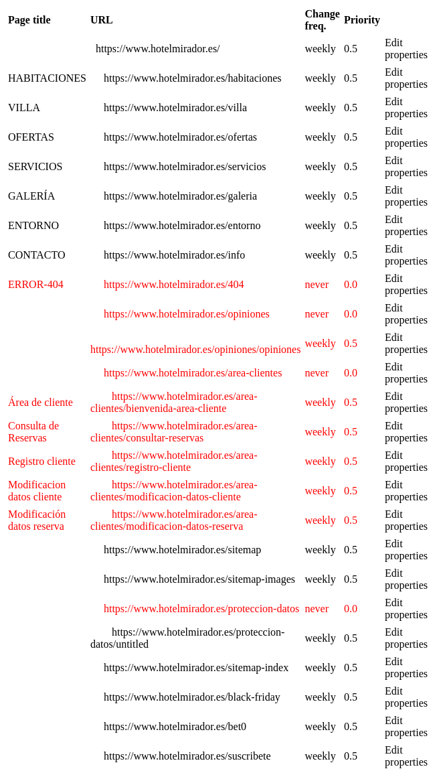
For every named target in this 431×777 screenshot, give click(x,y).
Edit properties (406, 48)
